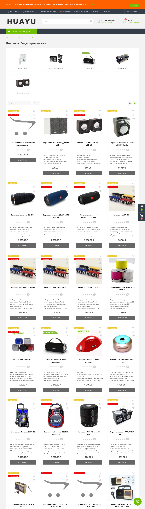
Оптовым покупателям (81, 10)
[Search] (91, 19)
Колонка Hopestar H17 (22, 358)
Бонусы (95, 10)
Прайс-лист (106, 10)
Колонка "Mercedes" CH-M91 (23, 286)
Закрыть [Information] (134, 4)
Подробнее (90, 4)
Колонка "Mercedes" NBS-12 (56, 286)
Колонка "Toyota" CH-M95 (89, 286)
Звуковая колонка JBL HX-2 (23, 213)
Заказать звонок (106, 21)
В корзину (22, 158)
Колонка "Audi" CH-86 (122, 213)
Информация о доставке (48, 10)
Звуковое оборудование (20, 36)
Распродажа (65, 10)
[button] (141, 217)
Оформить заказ (133, 21)
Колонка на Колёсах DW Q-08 (23, 430)
